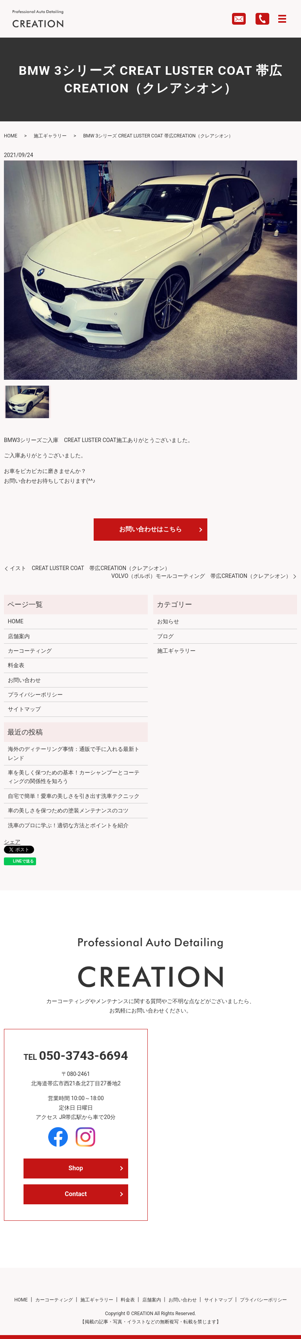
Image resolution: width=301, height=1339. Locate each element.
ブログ (165, 636)
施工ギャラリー (50, 136)
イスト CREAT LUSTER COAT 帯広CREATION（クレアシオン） (90, 568)
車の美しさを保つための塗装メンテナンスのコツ (68, 810)
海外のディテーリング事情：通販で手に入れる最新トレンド (74, 753)
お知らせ (168, 621)
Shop (76, 1168)
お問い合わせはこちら (150, 529)
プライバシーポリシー (35, 694)
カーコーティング (30, 651)
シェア (12, 842)
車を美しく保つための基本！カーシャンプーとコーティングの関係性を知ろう (74, 776)
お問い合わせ (24, 680)
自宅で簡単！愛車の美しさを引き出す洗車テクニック (74, 796)
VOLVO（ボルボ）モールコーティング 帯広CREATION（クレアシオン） (201, 576)
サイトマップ (24, 709)
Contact (76, 1194)
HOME (10, 136)
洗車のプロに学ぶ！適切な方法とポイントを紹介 (68, 825)
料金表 (16, 665)
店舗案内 (19, 636)
